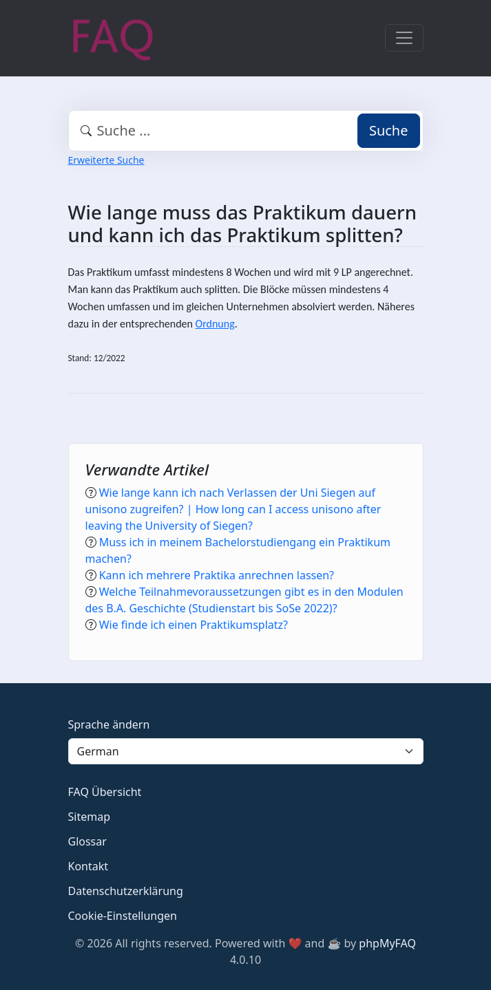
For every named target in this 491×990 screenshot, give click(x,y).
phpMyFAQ (387, 943)
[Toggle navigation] (404, 38)
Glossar (87, 841)
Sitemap (89, 816)
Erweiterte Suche (106, 159)
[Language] (246, 751)
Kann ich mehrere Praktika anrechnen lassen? (216, 575)
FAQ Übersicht (105, 791)
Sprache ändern (109, 724)
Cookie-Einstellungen (122, 915)
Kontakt (88, 866)
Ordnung (215, 323)
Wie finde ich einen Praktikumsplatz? (193, 624)
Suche (388, 130)
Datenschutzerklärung (125, 890)
